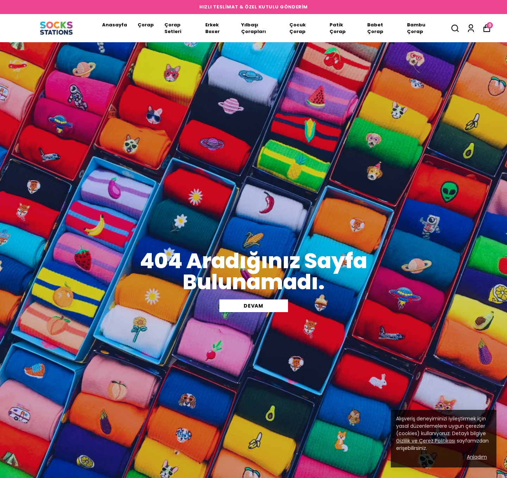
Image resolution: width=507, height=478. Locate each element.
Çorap (146, 24)
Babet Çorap (375, 28)
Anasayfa (114, 24)
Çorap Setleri (172, 28)
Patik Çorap (338, 28)
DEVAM (253, 305)
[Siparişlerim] (471, 28)
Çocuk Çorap (297, 28)
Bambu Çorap (416, 28)
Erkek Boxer (212, 28)
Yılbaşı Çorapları (253, 28)
